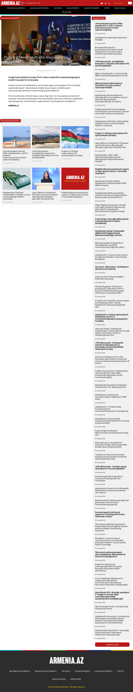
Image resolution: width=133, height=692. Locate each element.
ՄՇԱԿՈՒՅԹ (75, 679)
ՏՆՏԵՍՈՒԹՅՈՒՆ (82, 671)
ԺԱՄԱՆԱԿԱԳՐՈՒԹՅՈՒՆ (46, 671)
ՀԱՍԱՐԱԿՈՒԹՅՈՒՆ (104, 671)
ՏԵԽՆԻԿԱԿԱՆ (59, 679)
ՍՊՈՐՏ (120, 671)
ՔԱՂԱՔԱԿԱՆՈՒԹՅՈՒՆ (19, 671)
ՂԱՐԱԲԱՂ (65, 671)
